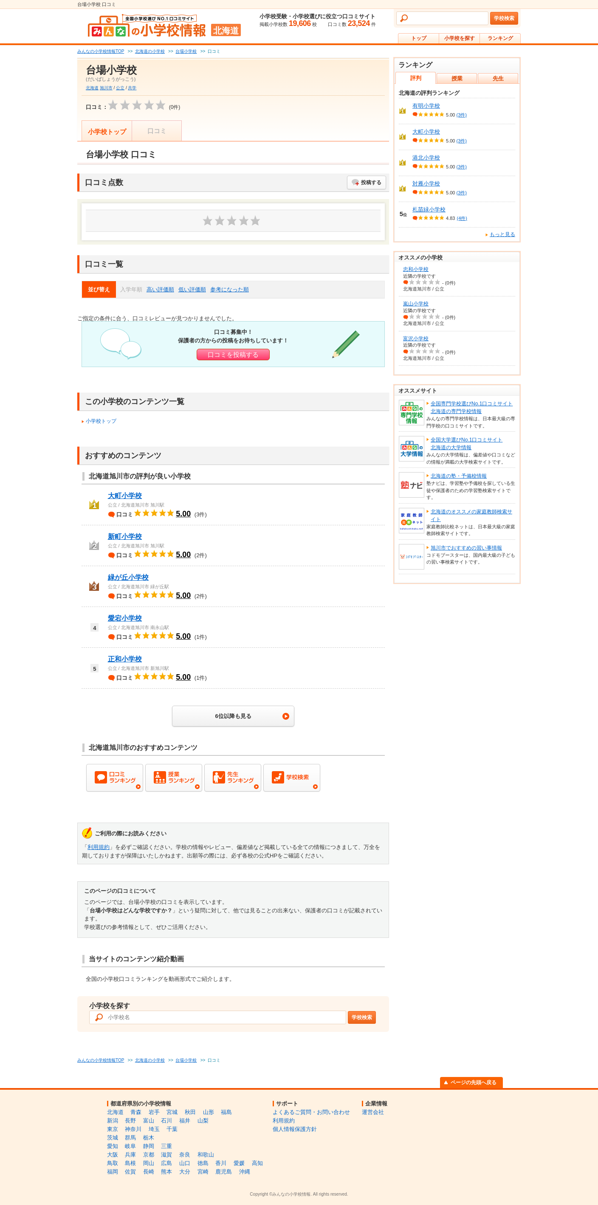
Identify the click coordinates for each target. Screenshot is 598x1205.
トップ (418, 38)
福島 (226, 1112)
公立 (120, 87)
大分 (184, 1171)
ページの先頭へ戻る (473, 1082)
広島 (166, 1163)
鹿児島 (223, 1171)
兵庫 (130, 1154)
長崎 (148, 1171)
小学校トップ (107, 131)
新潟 (112, 1120)
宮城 (172, 1112)
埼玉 (154, 1129)
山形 (208, 1112)
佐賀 (130, 1171)
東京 (112, 1129)
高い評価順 (160, 289)
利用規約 (98, 847)
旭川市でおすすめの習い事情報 (466, 548)
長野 (130, 1120)
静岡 (148, 1146)
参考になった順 (229, 289)
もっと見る (502, 234)
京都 (148, 1154)
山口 (184, 1163)
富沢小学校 (416, 339)
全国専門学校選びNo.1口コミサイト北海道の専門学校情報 (472, 407)
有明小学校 (426, 106)
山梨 (203, 1120)
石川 (166, 1120)
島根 (130, 1163)
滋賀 (166, 1154)
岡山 (148, 1163)
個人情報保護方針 (295, 1129)
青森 (135, 1112)
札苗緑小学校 (429, 209)
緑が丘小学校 (128, 577)
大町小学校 (125, 495)
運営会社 (373, 1112)
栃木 (148, 1137)
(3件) (462, 114)
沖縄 (244, 1171)
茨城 (112, 1137)
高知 (257, 1163)
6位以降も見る (233, 716)
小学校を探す (459, 38)
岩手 (154, 1112)
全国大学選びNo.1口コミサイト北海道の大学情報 (466, 443)
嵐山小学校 (416, 304)
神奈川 (133, 1129)
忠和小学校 (416, 269)
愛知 (112, 1146)
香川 (220, 1163)
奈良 (184, 1154)
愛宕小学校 (125, 618)
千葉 (172, 1129)
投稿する (371, 182)
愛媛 (239, 1163)
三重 (166, 1146)
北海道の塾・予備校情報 (459, 476)
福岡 (112, 1171)
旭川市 (106, 87)
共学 (132, 87)
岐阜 (130, 1146)
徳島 (203, 1163)
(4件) (462, 218)
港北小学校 (426, 157)
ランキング (500, 38)
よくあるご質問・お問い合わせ (311, 1112)
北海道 (92, 87)
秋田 (190, 1112)
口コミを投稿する (233, 354)
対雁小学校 (426, 183)
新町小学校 (125, 536)
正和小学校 (125, 659)
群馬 (130, 1137)
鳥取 (112, 1163)
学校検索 (504, 18)
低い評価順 (192, 289)
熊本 (166, 1171)
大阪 (112, 1154)
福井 (184, 1120)
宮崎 (203, 1171)
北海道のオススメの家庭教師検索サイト (471, 515)
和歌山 (205, 1154)
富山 (148, 1120)
